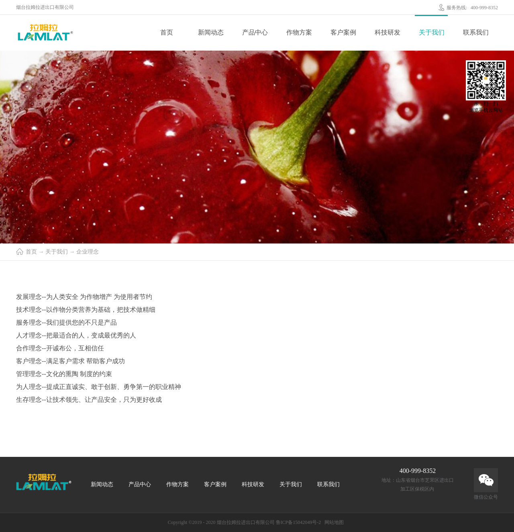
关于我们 (56, 252)
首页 (166, 32)
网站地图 (333, 522)
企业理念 (87, 252)
